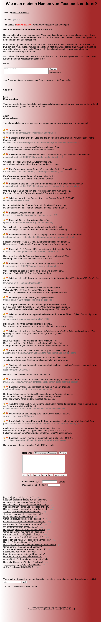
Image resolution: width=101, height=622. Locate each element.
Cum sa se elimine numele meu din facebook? (24, 554)
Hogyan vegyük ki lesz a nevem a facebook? (24, 534)
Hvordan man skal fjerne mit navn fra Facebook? (26, 509)
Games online (36, 612)
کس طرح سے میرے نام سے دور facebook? (22, 569)
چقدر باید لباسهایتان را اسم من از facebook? (23, 519)
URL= (57, 480)
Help (56, 612)
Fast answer (29, 71)
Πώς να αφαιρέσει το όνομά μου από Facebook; (25, 514)
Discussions (48, 613)
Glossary (51, 612)
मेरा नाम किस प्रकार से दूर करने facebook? (20, 532)
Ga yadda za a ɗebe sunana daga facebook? (24, 526)
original (65, 25)
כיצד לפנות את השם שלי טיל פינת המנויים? (22, 529)
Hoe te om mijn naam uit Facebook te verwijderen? (27, 544)
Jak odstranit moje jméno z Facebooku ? (22, 507)
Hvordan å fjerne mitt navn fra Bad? (20, 547)
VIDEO (63, 480)
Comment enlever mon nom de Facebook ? (23, 524)
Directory (71, 613)
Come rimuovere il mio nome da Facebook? (23, 537)
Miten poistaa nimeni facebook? (18, 521)
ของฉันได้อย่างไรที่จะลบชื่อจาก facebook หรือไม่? (26, 564)
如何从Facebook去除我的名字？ (18, 572)
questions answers (20, 12)
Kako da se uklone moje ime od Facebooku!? (24, 559)
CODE (45, 480)
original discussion (62, 81)
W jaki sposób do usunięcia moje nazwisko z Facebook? (29, 549)
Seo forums (56, 613)
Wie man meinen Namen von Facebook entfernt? (26, 512)
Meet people (64, 613)
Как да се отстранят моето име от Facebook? (25, 504)
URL (51, 480)
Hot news (41, 613)
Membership (62, 612)
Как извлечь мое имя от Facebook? (20, 556)
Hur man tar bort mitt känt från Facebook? (22, 561)
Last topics (44, 612)
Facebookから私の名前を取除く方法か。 (22, 539)
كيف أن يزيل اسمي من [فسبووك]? (18, 502)
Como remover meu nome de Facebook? (22, 552)
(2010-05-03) (18, 20)
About (69, 612)
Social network (33, 613)
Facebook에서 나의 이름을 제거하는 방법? (23, 542)
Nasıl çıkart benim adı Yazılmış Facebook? (23, 567)
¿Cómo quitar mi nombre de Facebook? (22, 516)
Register (62, 487)
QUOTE (37, 480)
